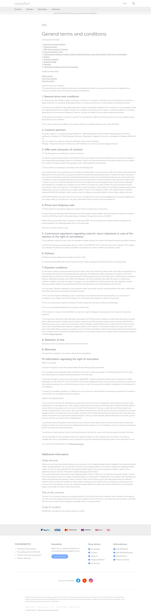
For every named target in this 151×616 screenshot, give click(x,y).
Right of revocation (76, 444)
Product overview (121, 560)
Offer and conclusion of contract (56, 49)
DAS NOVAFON (121, 549)
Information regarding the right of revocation (61, 67)
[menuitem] (125, 3)
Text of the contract (49, 79)
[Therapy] (29, 9)
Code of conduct (48, 81)
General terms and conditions (54, 44)
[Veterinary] (55, 9)
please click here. (56, 334)
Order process (47, 76)
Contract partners (50, 47)
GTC (52, 607)
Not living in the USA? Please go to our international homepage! (75, 13)
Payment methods (61, 607)
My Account (94, 563)
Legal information (30, 607)
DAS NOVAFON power (123, 553)
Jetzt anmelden (60, 556)
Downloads (94, 549)
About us (93, 556)
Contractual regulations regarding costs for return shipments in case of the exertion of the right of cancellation (85, 54)
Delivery (47, 57)
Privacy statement (43, 607)
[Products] (18, 9)
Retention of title (50, 62)
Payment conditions (50, 59)
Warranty (47, 64)
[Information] (42, 9)
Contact (92, 553)
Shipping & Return (96, 560)
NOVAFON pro (120, 556)
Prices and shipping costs (53, 52)
